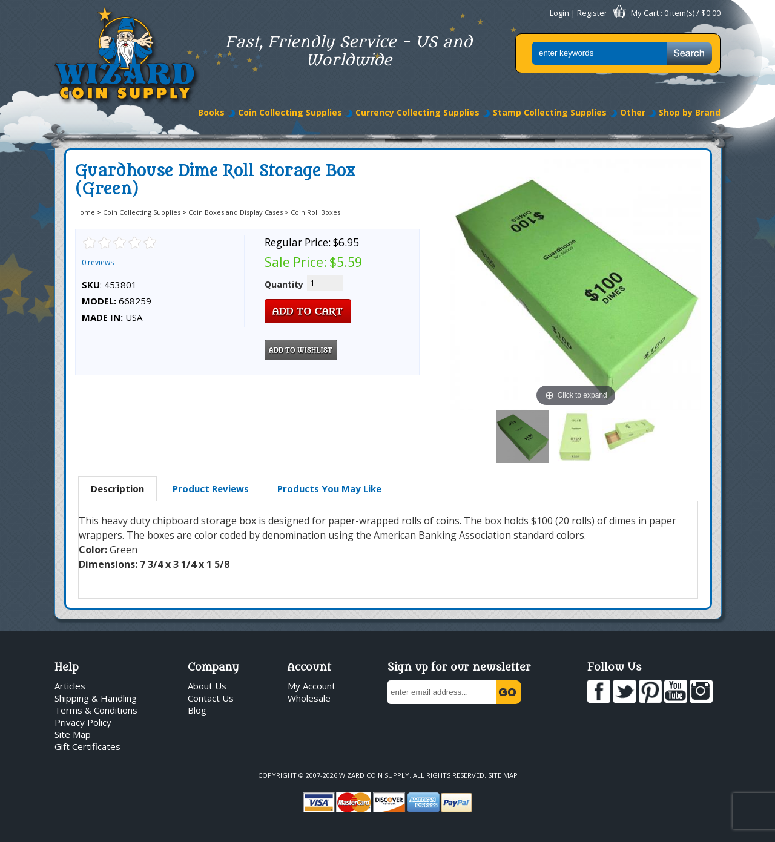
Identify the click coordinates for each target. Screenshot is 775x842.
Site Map (72, 734)
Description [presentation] (117, 488)
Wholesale (309, 698)
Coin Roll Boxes (315, 212)
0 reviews (98, 262)
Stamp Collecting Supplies (550, 112)
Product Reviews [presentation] (211, 488)
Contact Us (211, 698)
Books (211, 112)
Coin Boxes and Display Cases (235, 212)
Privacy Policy (82, 722)
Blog (197, 710)
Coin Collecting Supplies (290, 112)
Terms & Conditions (95, 710)
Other (632, 112)
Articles (69, 686)
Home (85, 212)
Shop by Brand (690, 112)
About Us (207, 686)
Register (592, 12)
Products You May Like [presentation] (329, 488)
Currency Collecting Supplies (417, 112)
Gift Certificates (87, 746)
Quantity (284, 284)
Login (559, 12)
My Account (311, 686)
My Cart (645, 12)
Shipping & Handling (95, 698)
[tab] (117, 489)
